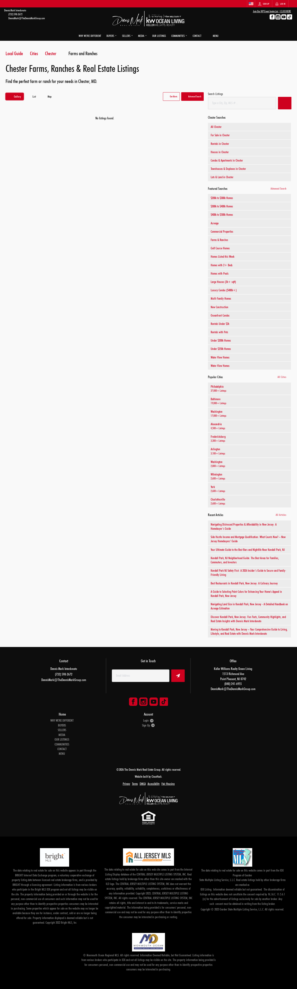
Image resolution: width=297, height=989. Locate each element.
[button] (171, 95)
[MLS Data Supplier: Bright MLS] (54, 856)
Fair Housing (167, 782)
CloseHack (156, 775)
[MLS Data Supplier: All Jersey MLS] (148, 855)
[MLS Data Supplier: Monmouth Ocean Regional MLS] (148, 941)
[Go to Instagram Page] (278, 16)
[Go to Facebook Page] (272, 16)
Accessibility (154, 782)
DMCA (143, 782)
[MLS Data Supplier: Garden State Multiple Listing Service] (242, 856)
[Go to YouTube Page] (283, 16)
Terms (135, 782)
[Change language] (251, 3)
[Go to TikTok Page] (289, 16)
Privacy (126, 782)
